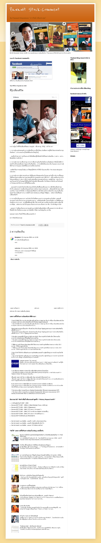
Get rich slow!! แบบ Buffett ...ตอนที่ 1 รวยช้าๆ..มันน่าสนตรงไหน (28, 421)
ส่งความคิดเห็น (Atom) (23, 311)
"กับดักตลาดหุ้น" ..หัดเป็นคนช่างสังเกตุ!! (30, 526)
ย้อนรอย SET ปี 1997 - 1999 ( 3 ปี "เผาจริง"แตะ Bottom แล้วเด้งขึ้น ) (29, 411)
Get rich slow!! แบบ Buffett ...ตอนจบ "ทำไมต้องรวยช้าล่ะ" (27, 425)
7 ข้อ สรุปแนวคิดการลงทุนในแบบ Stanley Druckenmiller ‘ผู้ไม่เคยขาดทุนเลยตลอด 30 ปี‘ (35, 390)
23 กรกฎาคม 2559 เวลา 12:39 (30, 237)
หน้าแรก (36, 308)
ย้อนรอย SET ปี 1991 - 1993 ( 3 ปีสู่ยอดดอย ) (23, 407)
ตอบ (16, 242)
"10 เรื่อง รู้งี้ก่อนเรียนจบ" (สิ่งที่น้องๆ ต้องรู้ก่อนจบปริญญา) (35, 445)
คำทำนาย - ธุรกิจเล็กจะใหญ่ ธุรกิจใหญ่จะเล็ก (32, 475)
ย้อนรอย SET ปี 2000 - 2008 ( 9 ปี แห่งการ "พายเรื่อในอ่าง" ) (27, 413)
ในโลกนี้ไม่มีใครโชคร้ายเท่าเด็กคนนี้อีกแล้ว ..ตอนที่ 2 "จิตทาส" (37, 495)
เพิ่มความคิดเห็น (14, 259)
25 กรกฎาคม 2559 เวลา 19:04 (29, 248)
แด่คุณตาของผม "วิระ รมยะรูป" (28, 360)
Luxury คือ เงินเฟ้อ (25, 506)
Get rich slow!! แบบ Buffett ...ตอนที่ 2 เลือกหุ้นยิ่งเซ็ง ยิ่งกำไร (27, 423)
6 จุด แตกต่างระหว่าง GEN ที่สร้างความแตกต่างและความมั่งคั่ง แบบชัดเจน (32, 384)
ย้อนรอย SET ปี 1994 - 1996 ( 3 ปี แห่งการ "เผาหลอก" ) (26, 409)
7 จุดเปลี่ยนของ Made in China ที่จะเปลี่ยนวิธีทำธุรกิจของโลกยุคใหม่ (29, 370)
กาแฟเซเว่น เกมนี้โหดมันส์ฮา (28, 485)
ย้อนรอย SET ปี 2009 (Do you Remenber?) (23, 416)
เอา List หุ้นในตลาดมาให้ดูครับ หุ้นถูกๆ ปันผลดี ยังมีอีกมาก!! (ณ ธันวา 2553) (40, 455)
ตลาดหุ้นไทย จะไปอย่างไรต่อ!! (28, 465)
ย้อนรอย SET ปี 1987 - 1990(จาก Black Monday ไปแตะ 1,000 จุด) (29, 405)
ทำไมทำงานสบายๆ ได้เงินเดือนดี (29, 516)
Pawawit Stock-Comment (35, 9)
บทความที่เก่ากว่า (59, 308)
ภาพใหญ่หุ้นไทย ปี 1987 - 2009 (19, 403)
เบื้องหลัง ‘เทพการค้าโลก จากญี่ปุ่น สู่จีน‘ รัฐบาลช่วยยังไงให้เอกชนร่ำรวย (30, 377)
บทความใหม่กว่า (15, 308)
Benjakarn (18, 237)
